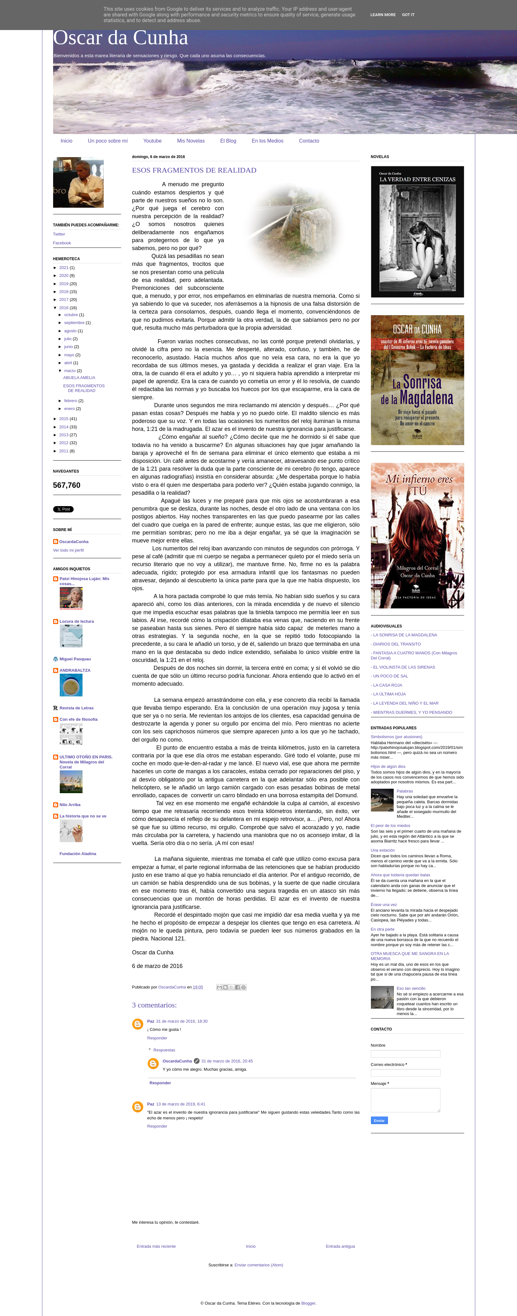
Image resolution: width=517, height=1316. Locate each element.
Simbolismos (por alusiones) (396, 736)
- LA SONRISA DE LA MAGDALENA (404, 635)
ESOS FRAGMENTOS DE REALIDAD (84, 388)
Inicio (66, 141)
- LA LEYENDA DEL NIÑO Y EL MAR (405, 703)
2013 (64, 434)
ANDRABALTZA (75, 670)
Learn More (383, 14)
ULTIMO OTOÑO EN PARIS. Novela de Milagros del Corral (86, 762)
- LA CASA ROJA (387, 685)
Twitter (59, 234)
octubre (71, 314)
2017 (64, 299)
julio (68, 338)
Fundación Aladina (78, 853)
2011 (64, 451)
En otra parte (383, 929)
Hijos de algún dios (388, 766)
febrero (71, 400)
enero (70, 408)
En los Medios (268, 141)
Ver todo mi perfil (68, 550)
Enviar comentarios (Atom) (259, 1265)
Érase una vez (384, 904)
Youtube (152, 141)
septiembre (75, 322)
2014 (64, 427)
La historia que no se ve (83, 816)
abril (68, 362)
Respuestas (164, 1050)
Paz (150, 1021)
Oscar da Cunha (120, 37)
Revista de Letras (77, 708)
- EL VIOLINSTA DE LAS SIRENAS (403, 667)
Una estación (383, 850)
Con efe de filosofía (79, 719)
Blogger (308, 1303)
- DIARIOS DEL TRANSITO (396, 644)
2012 (64, 442)
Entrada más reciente (156, 1246)
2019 (64, 283)
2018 (64, 291)
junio (69, 346)
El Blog (228, 141)
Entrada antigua (340, 1246)
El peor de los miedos (390, 825)
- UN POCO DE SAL (389, 676)
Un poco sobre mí (108, 141)
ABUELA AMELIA (79, 377)
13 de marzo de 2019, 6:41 (180, 1104)
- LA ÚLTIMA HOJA (388, 694)
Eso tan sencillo (411, 988)
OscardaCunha (177, 1061)
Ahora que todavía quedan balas (400, 874)
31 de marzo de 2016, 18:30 (182, 1021)
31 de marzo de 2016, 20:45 (227, 1061)
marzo (70, 370)
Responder (157, 1038)
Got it (408, 14)
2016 (64, 307)
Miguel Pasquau (75, 659)
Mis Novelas (191, 141)
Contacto (309, 141)
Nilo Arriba (70, 804)
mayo (69, 354)
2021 (64, 267)
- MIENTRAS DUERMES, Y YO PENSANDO (411, 712)
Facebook (62, 243)
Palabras (405, 791)
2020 (64, 275)
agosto (71, 330)
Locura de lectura (77, 621)
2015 (64, 418)
